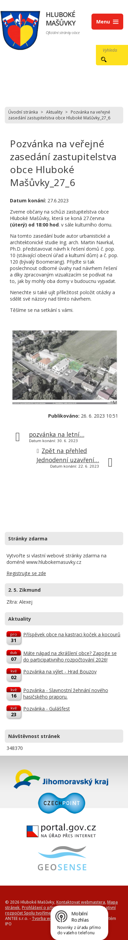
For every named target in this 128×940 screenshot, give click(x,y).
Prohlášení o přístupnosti (46, 907)
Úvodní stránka (23, 112)
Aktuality (54, 112)
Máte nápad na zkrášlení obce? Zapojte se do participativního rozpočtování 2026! (70, 656)
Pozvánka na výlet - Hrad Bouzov (60, 671)
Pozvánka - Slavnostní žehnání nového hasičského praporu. (65, 693)
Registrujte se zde (26, 573)
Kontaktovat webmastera (80, 902)
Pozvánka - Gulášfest (46, 708)
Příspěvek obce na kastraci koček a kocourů (71, 634)
